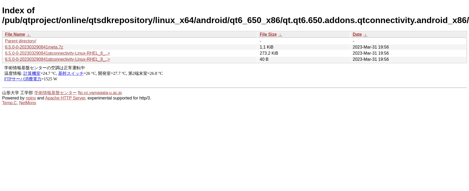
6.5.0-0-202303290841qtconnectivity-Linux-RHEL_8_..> (57, 53)
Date (357, 34)
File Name (15, 34)
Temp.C (9, 103)
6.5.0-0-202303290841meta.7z (34, 47)
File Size (268, 34)
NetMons (27, 103)
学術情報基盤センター (55, 92)
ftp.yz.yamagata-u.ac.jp (100, 92)
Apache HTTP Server (65, 98)
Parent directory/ (20, 41)
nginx (31, 98)
